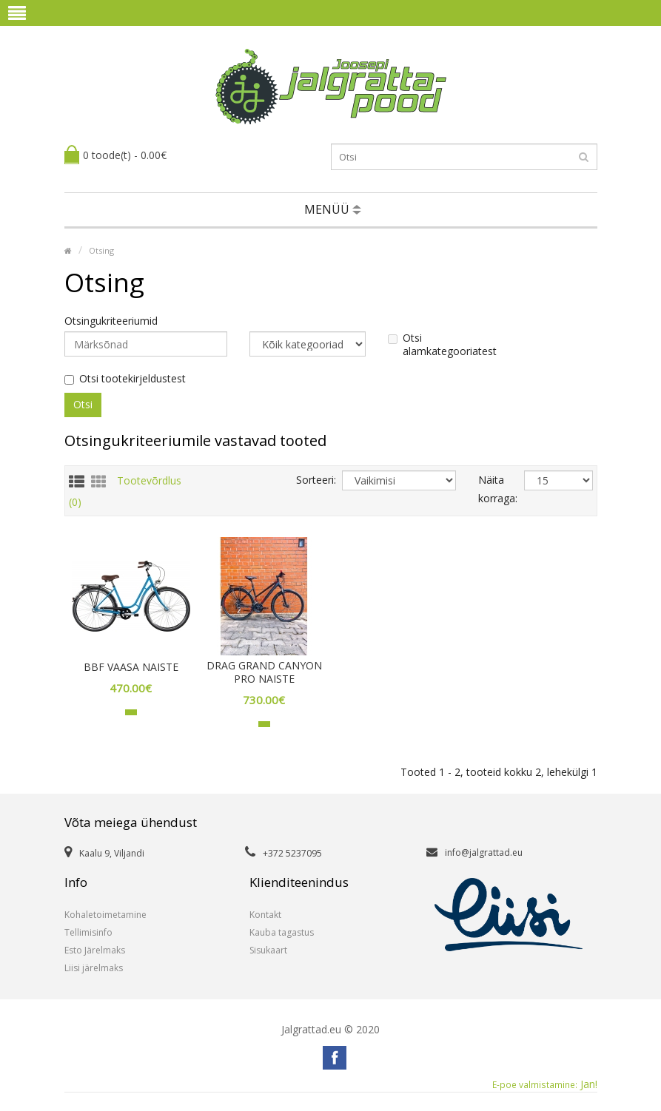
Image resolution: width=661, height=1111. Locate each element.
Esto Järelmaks (94, 950)
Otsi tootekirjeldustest (125, 378)
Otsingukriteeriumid (111, 321)
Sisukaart (268, 950)
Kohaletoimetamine (105, 914)
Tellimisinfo (88, 932)
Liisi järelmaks (93, 968)
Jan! (544, 1084)
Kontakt (265, 914)
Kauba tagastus (281, 932)
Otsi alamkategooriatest (442, 344)
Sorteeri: (308, 480)
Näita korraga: (490, 489)
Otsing (101, 250)
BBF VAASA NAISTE (131, 667)
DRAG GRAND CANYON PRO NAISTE (264, 672)
